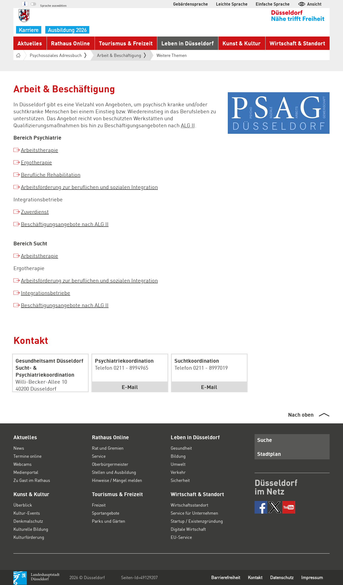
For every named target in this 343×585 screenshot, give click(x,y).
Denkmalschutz (28, 521)
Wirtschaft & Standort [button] (297, 43)
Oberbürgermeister (110, 464)
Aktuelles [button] (29, 43)
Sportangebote (105, 513)
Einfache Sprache (273, 4)
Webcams (22, 464)
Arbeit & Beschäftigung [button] (121, 55)
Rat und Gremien (108, 448)
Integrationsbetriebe (45, 292)
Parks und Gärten (108, 521)
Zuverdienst (35, 211)
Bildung (178, 456)
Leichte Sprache (232, 4)
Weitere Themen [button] (171, 55)
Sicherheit (180, 480)
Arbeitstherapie (39, 149)
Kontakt (255, 577)
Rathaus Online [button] (70, 43)
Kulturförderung (28, 537)
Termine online (27, 456)
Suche (264, 439)
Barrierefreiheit (225, 577)
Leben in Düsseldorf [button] (187, 43)
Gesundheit (181, 448)
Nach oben (301, 414)
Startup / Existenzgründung (197, 521)
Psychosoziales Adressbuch (58, 55)
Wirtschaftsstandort (189, 505)
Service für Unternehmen (194, 513)
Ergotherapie (36, 162)
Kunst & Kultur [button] (241, 43)
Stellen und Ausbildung (114, 472)
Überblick (22, 505)
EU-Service (181, 537)
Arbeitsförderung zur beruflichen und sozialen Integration (89, 186)
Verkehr (178, 472)
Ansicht (310, 4)
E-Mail (130, 386)
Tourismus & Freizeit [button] (125, 43)
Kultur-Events (26, 513)
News (18, 448)
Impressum (312, 577)
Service (99, 456)
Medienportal (25, 472)
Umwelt (178, 464)
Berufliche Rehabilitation (50, 174)
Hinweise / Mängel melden (117, 480)
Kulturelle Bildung (30, 529)
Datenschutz (281, 577)
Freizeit (99, 505)
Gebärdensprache (190, 4)
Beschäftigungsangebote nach (65, 223)
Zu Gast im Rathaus (31, 480)
